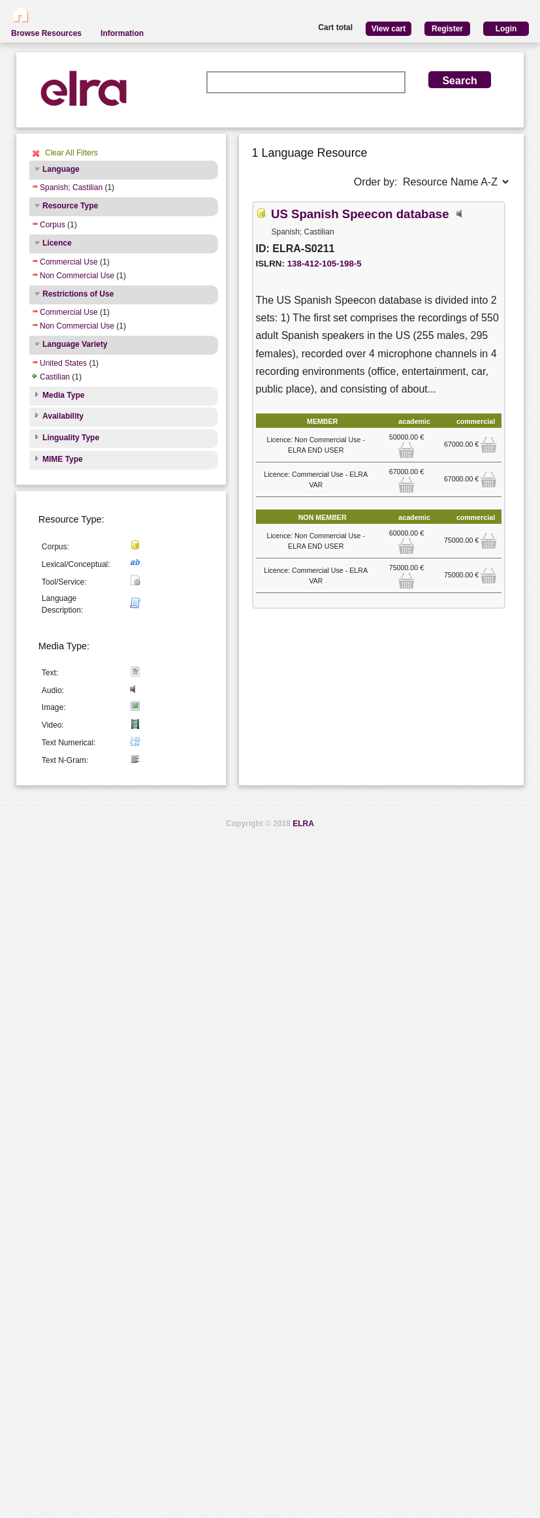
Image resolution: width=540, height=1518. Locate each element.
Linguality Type (70, 437)
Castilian (55, 376)
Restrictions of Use (78, 294)
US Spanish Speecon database (360, 214)
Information (122, 33)
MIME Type (62, 459)
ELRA (303, 823)
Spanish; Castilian (71, 187)
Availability (63, 416)
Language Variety (74, 344)
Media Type (63, 395)
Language (61, 169)
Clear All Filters (71, 152)
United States (63, 363)
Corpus (52, 224)
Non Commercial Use (77, 275)
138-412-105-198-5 (324, 263)
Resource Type (70, 205)
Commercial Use (69, 261)
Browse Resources (46, 33)
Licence (57, 243)
